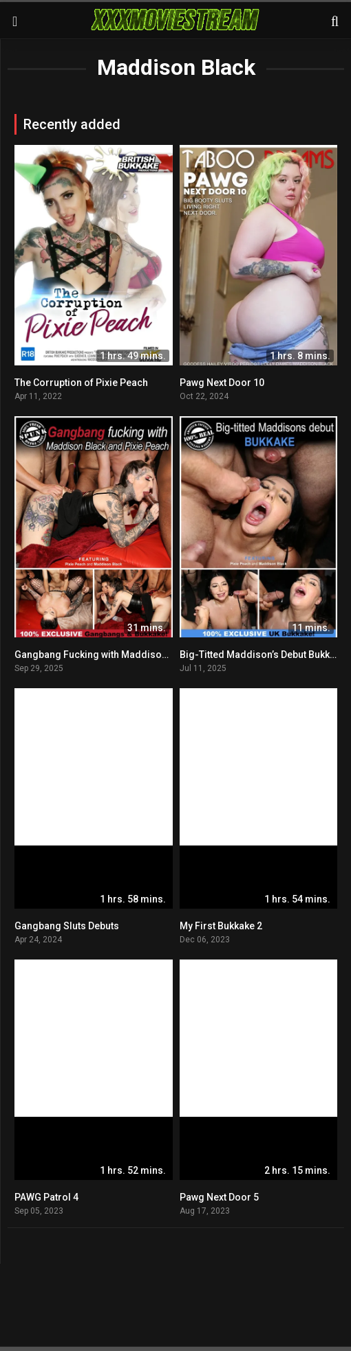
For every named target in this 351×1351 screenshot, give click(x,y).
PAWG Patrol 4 (46, 1197)
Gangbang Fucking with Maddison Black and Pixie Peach (141, 654)
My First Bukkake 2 (221, 925)
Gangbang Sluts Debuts (66, 925)
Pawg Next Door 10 (222, 382)
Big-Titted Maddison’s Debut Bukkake (262, 654)
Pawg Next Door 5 (219, 1197)
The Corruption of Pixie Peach (81, 382)
